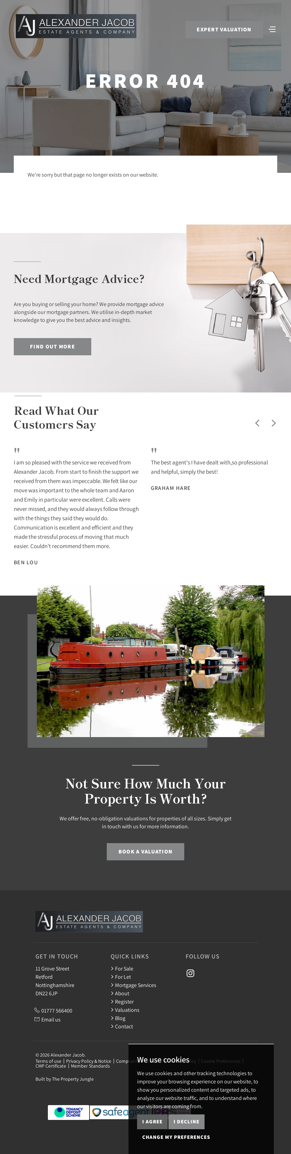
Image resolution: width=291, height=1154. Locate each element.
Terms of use (48, 1061)
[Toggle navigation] (272, 28)
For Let (121, 976)
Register (122, 1001)
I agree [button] (152, 1121)
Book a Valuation (145, 851)
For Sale (122, 968)
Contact (122, 1026)
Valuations (125, 1009)
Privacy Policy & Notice (88, 1061)
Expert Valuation (224, 29)
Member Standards (90, 1066)
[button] (257, 423)
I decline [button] (186, 1121)
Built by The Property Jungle (64, 1079)
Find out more (52, 346)
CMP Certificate (50, 1066)
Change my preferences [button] (176, 1137)
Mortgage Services (133, 985)
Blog (118, 1018)
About (120, 993)
